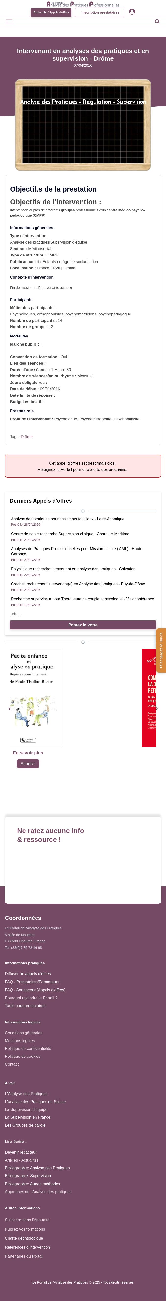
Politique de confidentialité (28, 1048)
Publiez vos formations (25, 1229)
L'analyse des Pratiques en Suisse (35, 1101)
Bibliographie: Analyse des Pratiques (37, 1168)
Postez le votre (83, 625)
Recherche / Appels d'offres (51, 12)
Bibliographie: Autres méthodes (32, 1184)
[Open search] (157, 21)
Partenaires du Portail (24, 1256)
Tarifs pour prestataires (25, 1005)
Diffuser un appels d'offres (28, 973)
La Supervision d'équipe (26, 1109)
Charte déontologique (24, 1238)
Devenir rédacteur (21, 1152)
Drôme (27, 436)
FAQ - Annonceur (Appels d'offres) (35, 990)
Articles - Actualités (22, 1160)
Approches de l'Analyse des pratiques (38, 1191)
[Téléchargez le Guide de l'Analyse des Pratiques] (161, 650)
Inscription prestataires (100, 12)
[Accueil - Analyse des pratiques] (83, 4)
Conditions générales (23, 1033)
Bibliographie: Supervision (28, 1175)
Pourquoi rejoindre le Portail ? (31, 998)
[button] (9, 709)
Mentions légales (20, 1040)
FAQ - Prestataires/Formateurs (32, 982)
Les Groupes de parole (25, 1125)
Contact (12, 1064)
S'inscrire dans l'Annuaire (27, 1220)
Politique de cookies (22, 1056)
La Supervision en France (27, 1117)
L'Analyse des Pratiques (26, 1094)
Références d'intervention (27, 1247)
